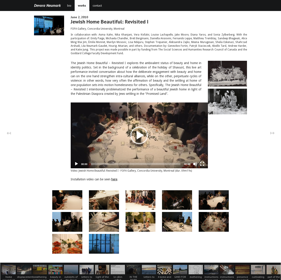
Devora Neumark (47, 5)
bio (69, 5)
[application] (139, 133)
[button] (139, 133)
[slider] (136, 159)
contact (97, 5)
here (114, 175)
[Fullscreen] (202, 159)
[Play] (76, 159)
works (82, 5)
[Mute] (195, 159)
